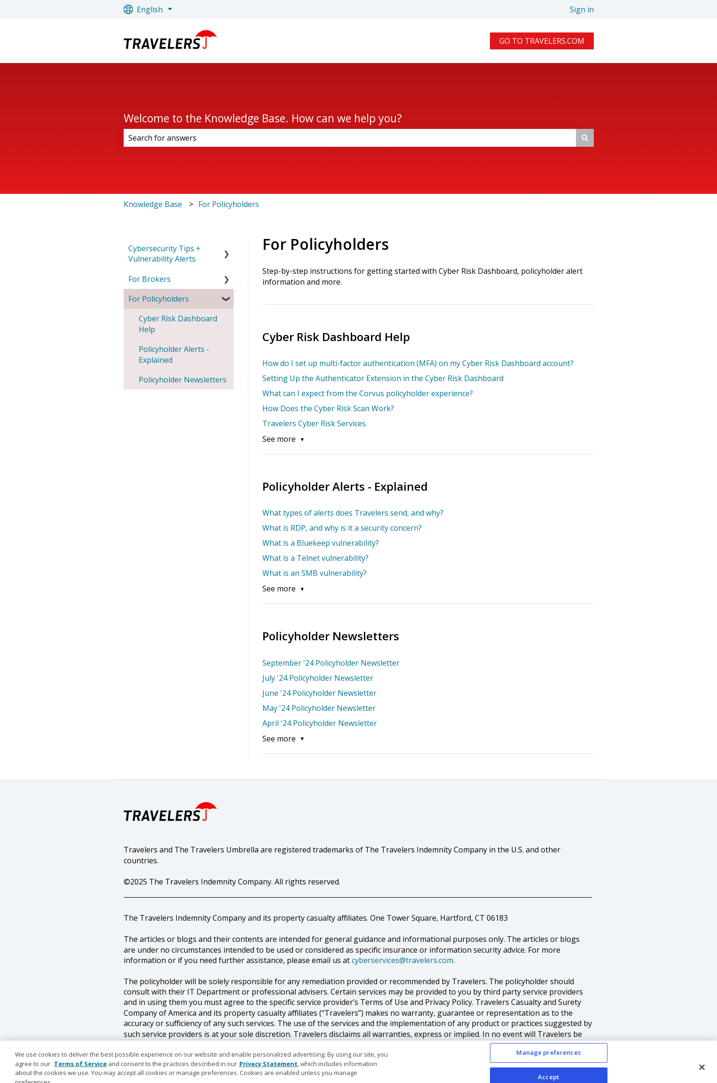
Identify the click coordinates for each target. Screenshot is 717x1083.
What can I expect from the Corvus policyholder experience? (367, 393)
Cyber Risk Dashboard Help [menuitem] (178, 323)
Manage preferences (548, 1064)
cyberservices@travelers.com (402, 960)
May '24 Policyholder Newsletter (319, 708)
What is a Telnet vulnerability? (315, 558)
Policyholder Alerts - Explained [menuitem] (174, 354)
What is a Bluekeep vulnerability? (320, 543)
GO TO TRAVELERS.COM (541, 41)
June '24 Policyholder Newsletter (319, 693)
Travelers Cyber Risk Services (314, 423)
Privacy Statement (268, 1075)
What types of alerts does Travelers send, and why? (353, 513)
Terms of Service (80, 1075)
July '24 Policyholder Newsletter (317, 678)
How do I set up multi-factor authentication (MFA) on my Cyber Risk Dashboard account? (418, 363)
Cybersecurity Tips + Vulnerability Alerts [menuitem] (164, 253)
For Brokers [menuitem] (149, 279)
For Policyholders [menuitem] (158, 299)
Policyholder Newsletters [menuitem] (183, 379)
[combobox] (350, 138)
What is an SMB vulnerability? (314, 573)
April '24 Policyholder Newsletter (319, 723)
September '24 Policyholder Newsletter (331, 663)
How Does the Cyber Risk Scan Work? (328, 408)
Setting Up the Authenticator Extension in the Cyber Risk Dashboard (383, 378)
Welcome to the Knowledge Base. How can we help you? (263, 118)
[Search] (585, 138)
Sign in (582, 9)
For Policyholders (228, 204)
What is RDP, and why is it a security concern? (342, 528)
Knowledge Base (153, 204)
